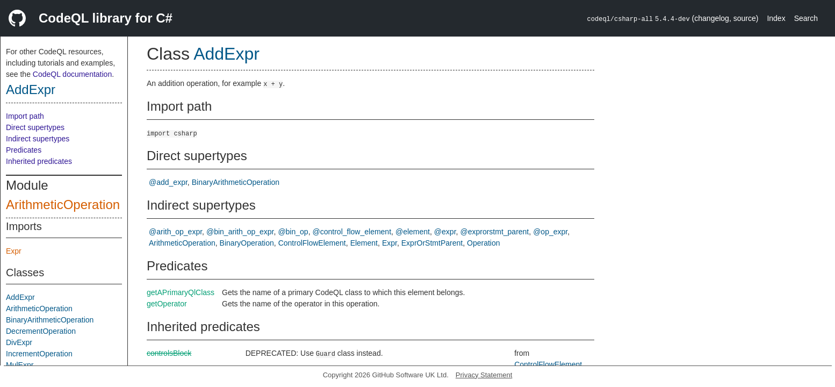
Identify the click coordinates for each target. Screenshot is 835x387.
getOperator (167, 303)
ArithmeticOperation (63, 204)
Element (364, 243)
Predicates (23, 150)
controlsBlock (169, 353)
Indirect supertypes (37, 138)
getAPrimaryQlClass (180, 292)
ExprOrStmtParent (432, 243)
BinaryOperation (247, 243)
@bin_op (293, 231)
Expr (13, 251)
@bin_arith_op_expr (240, 231)
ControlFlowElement (312, 243)
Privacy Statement (484, 375)
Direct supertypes (35, 127)
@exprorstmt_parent (494, 231)
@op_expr (550, 231)
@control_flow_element (352, 231)
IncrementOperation (39, 353)
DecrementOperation (41, 331)
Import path (25, 116)
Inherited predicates (39, 161)
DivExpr (19, 342)
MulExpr (19, 365)
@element (412, 231)
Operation (483, 243)
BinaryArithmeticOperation (49, 320)
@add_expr (168, 182)
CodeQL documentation (72, 74)
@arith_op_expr (175, 231)
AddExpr (30, 89)
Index (776, 18)
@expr (445, 231)
